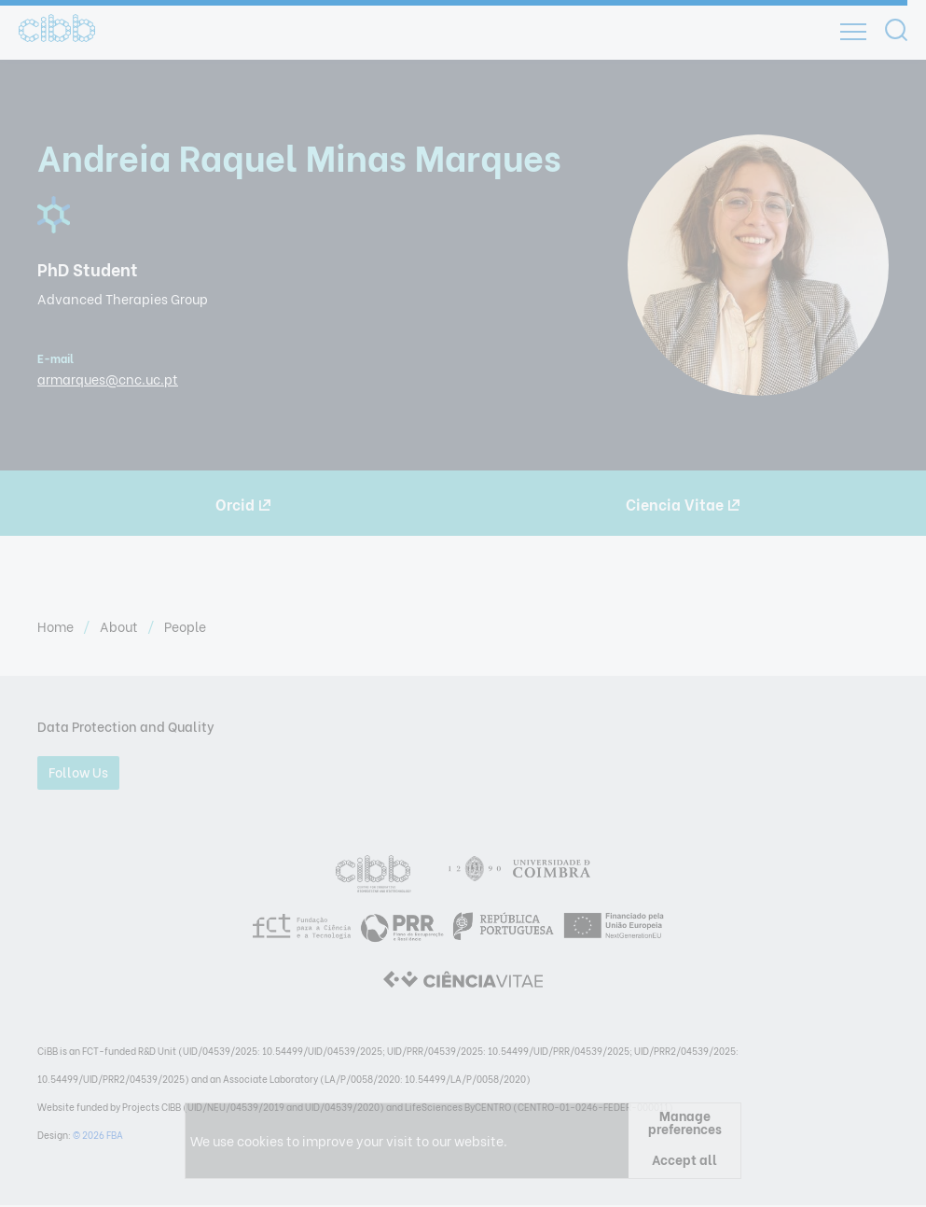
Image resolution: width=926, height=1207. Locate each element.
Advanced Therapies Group (122, 298)
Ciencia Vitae (682, 503)
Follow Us (78, 771)
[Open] (853, 32)
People (185, 626)
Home (56, 626)
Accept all (684, 1159)
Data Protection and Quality (125, 726)
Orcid (242, 503)
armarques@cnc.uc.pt (107, 378)
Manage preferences (685, 1122)
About (120, 626)
